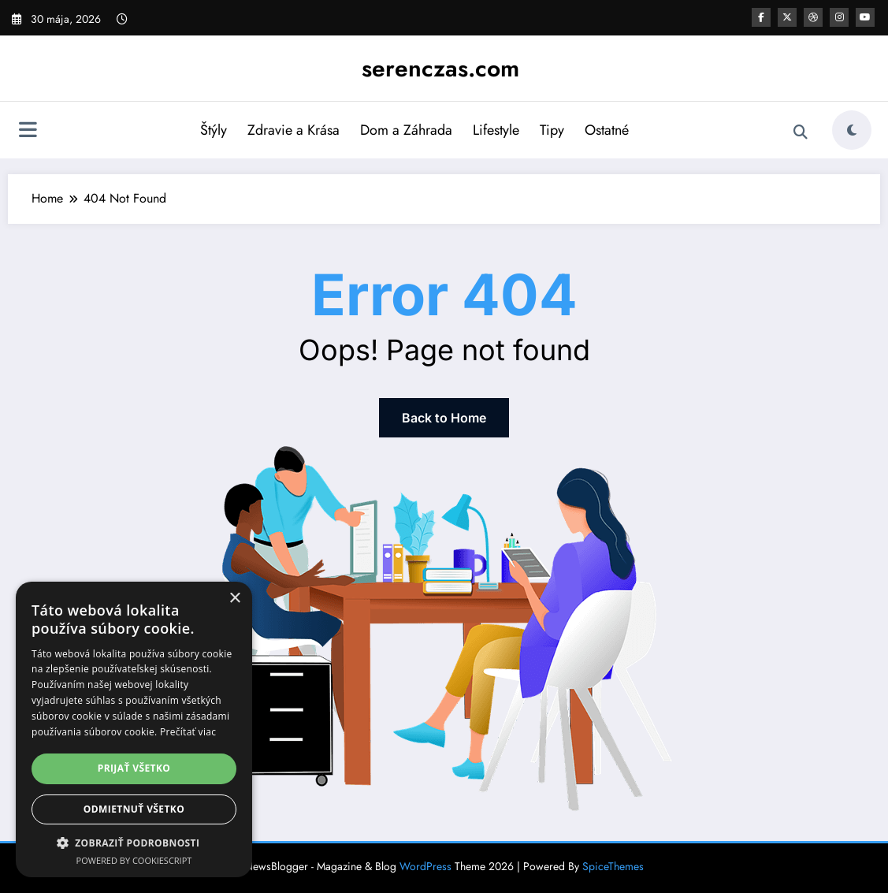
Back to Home (444, 418)
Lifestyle (496, 130)
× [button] (234, 599)
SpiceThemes (613, 866)
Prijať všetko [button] (134, 768)
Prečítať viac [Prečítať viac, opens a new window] (188, 732)
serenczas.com (440, 68)
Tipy (552, 130)
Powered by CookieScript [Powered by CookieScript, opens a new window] (134, 860)
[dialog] (134, 729)
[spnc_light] (851, 130)
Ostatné (607, 130)
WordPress (425, 866)
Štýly (213, 130)
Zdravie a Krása (293, 130)
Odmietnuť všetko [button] (134, 809)
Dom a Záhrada (406, 130)
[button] (134, 842)
